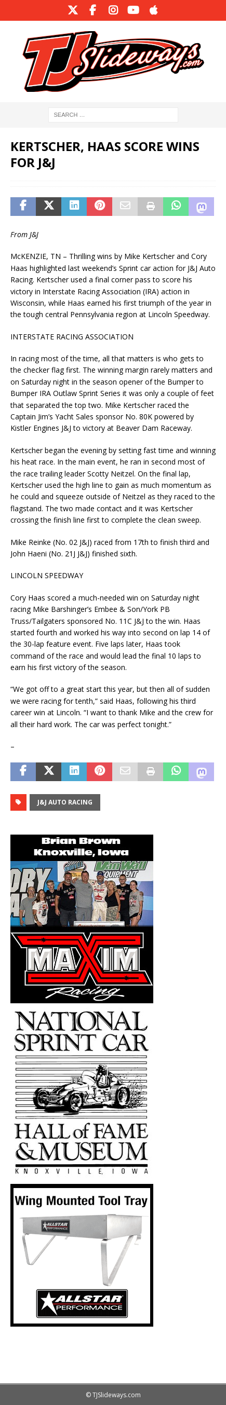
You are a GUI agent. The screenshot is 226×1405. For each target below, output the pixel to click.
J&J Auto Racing (64, 802)
